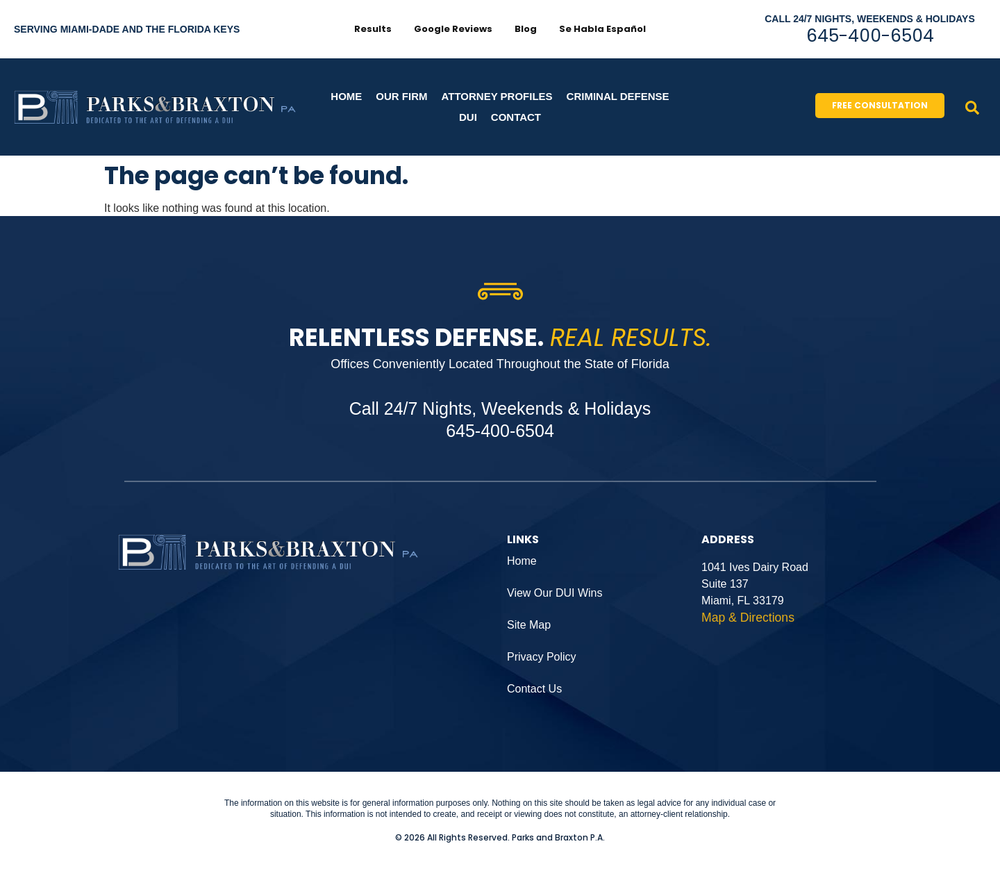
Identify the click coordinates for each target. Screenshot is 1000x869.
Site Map (529, 625)
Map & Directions (747, 617)
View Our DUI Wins (555, 593)
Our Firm (401, 96)
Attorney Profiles (497, 96)
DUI (468, 117)
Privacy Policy (541, 657)
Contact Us (534, 689)
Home (346, 96)
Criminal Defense (618, 96)
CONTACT (516, 117)
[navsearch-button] (972, 107)
